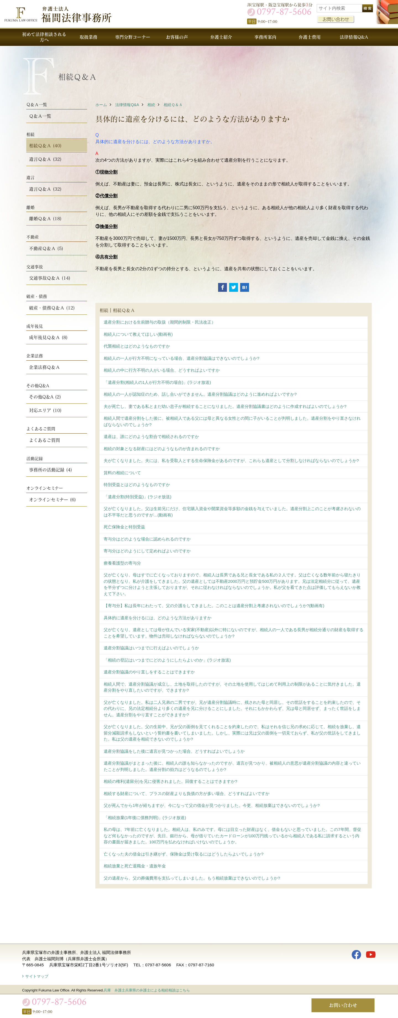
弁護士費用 (309, 37)
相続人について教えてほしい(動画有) (138, 334)
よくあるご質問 (44, 440)
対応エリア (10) (45, 410)
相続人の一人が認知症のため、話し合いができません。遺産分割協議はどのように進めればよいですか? (200, 394)
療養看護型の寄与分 (122, 563)
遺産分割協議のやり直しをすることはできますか (149, 672)
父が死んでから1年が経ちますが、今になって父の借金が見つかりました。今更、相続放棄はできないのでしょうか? (212, 805)
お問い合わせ (336, 19)
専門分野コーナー (132, 37)
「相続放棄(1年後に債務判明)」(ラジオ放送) (145, 817)
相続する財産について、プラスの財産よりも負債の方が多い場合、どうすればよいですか (186, 793)
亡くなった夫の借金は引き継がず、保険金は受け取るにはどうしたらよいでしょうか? (183, 854)
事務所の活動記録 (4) (50, 469)
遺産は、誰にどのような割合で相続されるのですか (151, 436)
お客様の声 (177, 37)
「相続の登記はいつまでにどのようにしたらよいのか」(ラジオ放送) (167, 660)
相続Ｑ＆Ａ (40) (45, 145)
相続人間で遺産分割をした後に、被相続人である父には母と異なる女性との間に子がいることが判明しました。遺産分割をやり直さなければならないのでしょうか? (232, 421)
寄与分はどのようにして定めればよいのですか (147, 551)
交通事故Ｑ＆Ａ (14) (49, 277)
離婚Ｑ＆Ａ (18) (45, 218)
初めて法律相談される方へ (44, 37)
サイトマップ (36, 976)
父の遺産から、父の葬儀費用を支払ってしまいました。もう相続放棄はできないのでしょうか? (192, 878)
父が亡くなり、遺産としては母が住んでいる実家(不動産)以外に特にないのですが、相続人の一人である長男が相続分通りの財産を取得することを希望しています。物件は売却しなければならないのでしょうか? (233, 632)
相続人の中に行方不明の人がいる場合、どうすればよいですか (162, 370)
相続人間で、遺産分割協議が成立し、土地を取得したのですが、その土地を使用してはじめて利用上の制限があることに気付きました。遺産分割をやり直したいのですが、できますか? (232, 687)
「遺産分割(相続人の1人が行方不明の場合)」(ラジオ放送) (157, 382)
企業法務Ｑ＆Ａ (44, 367)
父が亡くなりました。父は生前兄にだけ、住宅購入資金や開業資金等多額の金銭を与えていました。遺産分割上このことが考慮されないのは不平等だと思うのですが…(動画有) (232, 511)
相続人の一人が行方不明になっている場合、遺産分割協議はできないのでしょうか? (181, 358)
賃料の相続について (122, 472)
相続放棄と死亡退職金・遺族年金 (135, 866)
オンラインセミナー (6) (52, 499)
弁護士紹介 (221, 37)
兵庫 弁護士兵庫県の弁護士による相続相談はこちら (147, 990)
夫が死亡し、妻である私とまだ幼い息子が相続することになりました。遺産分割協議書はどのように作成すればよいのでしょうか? (225, 406)
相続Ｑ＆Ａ (173, 105)
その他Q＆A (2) (45, 396)
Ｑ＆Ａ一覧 (40, 116)
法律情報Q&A (354, 37)
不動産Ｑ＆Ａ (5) (46, 248)
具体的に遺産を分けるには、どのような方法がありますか (157, 617)
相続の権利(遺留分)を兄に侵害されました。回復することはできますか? (170, 781)
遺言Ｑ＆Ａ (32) (45, 159)
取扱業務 (88, 37)
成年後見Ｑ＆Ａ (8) (48, 337)
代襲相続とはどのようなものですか (137, 346)
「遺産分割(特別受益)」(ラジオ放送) (137, 496)
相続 (151, 105)
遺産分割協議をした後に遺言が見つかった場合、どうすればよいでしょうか (174, 751)
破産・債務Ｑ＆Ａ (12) (52, 307)
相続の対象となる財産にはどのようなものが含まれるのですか (162, 448)
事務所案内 (265, 37)
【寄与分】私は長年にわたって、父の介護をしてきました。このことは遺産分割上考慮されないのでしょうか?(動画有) (214, 605)
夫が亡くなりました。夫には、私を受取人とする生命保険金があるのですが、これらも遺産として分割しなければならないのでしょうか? (231, 460)
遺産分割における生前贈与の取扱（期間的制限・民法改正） (160, 322)
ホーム (101, 105)
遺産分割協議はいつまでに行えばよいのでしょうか (151, 648)
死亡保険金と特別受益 (124, 526)
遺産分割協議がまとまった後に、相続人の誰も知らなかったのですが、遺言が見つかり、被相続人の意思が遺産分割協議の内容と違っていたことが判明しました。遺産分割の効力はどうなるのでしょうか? (232, 766)
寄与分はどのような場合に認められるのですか (147, 539)
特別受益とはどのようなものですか (137, 484)
